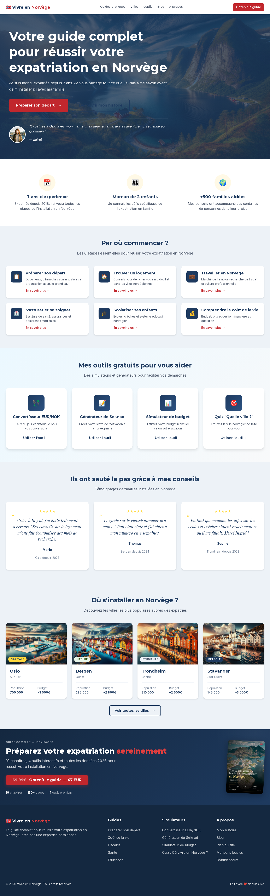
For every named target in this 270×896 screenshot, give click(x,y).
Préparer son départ (35, 105)
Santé (112, 852)
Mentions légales (230, 852)
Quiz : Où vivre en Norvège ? (185, 852)
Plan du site (226, 845)
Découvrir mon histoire (101, 105)
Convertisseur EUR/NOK (181, 830)
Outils (147, 6)
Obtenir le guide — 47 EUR (47, 780)
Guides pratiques (112, 6)
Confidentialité (228, 860)
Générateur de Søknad (180, 837)
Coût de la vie (118, 837)
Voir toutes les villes (132, 711)
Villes (134, 6)
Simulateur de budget (179, 845)
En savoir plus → (38, 290)
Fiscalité (114, 845)
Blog (160, 6)
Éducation (115, 860)
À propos (176, 6)
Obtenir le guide (248, 7)
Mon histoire (226, 830)
